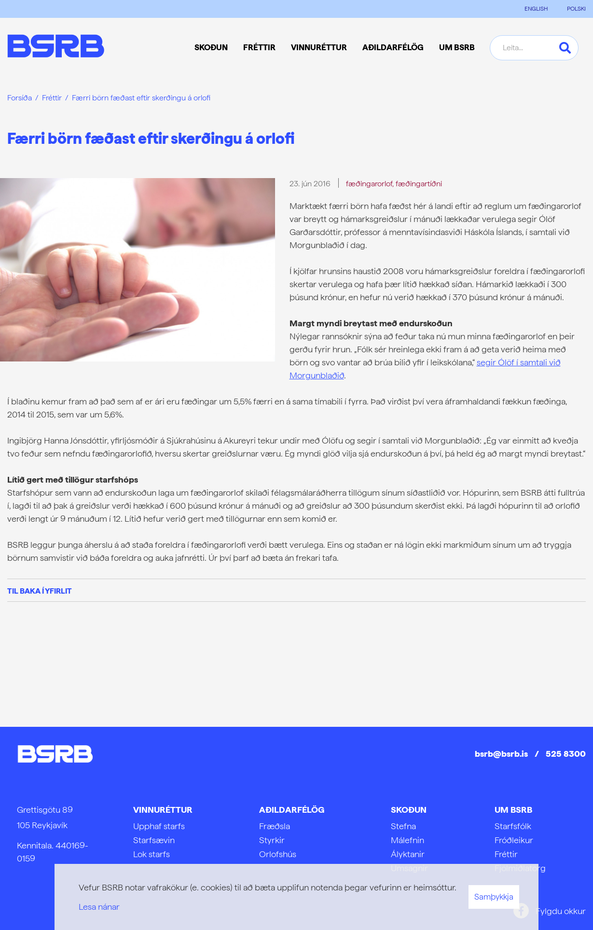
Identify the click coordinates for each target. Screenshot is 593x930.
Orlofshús (277, 854)
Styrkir (272, 840)
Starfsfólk (513, 826)
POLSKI (576, 8)
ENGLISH (536, 8)
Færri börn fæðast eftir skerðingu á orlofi (141, 97)
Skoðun (409, 810)
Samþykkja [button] (493, 897)
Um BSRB (513, 810)
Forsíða (19, 97)
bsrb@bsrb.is (501, 754)
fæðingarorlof (369, 183)
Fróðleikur (514, 840)
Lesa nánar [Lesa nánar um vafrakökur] (99, 907)
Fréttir (52, 97)
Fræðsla (274, 826)
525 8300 (566, 754)
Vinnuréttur (163, 810)
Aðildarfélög (291, 810)
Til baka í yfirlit (39, 591)
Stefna (403, 826)
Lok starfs (151, 854)
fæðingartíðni (419, 183)
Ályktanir (408, 854)
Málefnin (407, 840)
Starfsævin (154, 840)
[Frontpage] (55, 47)
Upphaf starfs (159, 826)
